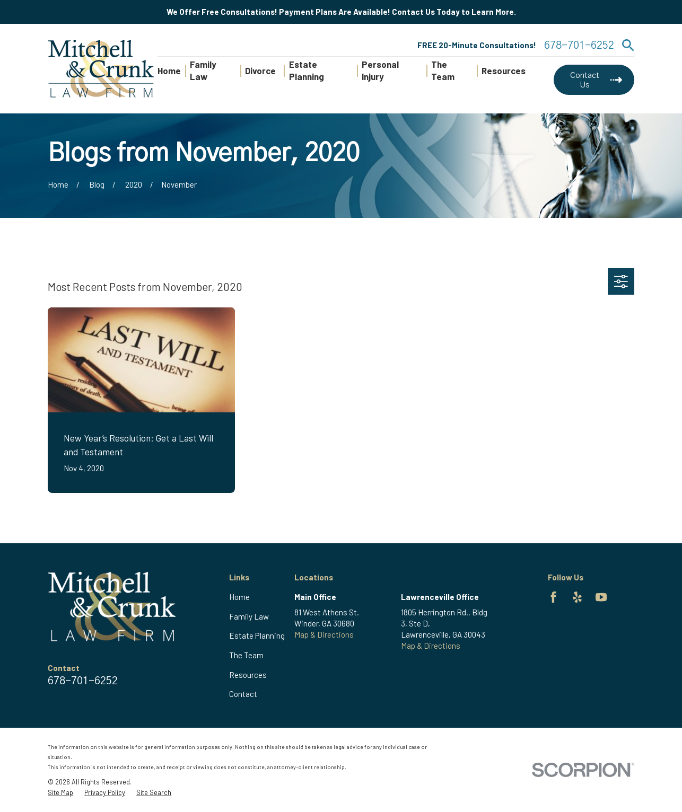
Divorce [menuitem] (260, 70)
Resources (248, 674)
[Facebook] (553, 597)
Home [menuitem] (169, 70)
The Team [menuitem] (442, 71)
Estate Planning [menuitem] (306, 71)
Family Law (249, 616)
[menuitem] (60, 793)
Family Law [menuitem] (203, 71)
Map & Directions (324, 634)
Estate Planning (257, 635)
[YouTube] (601, 597)
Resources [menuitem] (504, 70)
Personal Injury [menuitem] (380, 71)
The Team (246, 655)
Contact (243, 694)
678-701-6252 (579, 45)
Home (239, 597)
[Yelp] (577, 597)
